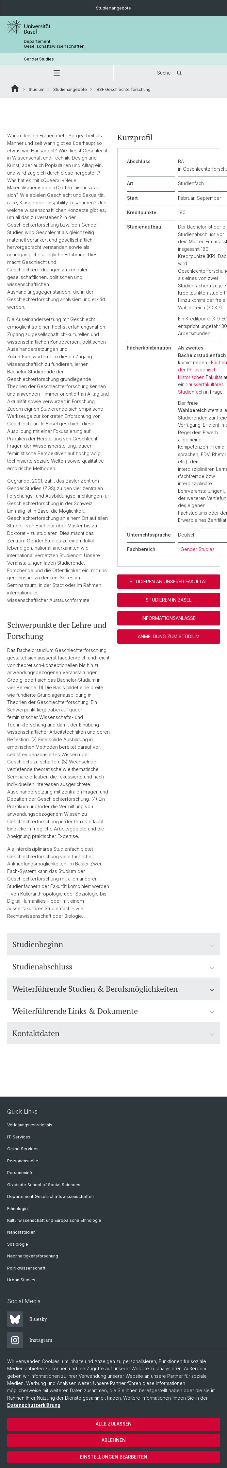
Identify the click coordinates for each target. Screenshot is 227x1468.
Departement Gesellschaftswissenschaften (54, 44)
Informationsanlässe (168, 618)
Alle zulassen (114, 1423)
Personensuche (22, 1160)
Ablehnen (114, 1440)
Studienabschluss (113, 966)
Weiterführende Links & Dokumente (113, 1011)
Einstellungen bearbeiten (113, 1456)
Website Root (15, 88)
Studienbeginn (113, 944)
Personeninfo (20, 1172)
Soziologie (17, 1244)
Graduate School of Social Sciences (43, 1184)
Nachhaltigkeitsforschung (32, 1256)
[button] (56, 73)
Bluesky (27, 1319)
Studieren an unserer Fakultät (168, 582)
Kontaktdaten (113, 1033)
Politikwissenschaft (26, 1268)
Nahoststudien (21, 1232)
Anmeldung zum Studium (168, 637)
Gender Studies (39, 59)
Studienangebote (113, 7)
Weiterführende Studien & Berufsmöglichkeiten (113, 988)
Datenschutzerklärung (33, 1405)
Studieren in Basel (168, 600)
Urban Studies (21, 1279)
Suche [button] (170, 73)
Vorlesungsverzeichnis (29, 1124)
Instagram (29, 1340)
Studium (36, 89)
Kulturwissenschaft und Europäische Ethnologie (54, 1220)
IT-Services (18, 1137)
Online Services (23, 1148)
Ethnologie (17, 1208)
